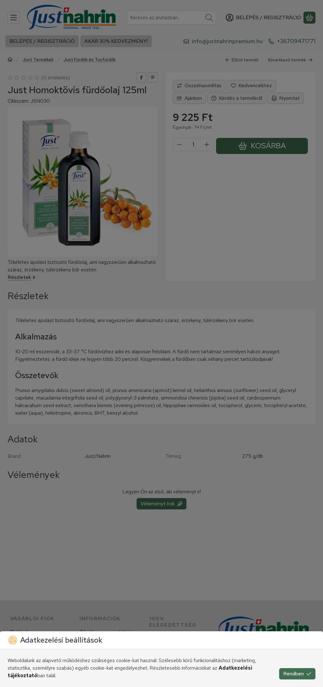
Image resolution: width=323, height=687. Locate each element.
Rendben (297, 673)
